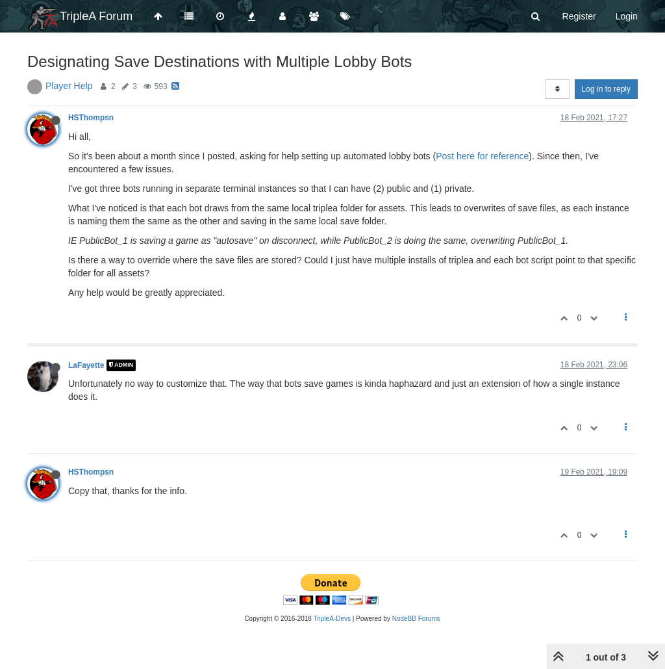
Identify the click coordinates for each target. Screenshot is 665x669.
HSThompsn (91, 117)
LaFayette (86, 365)
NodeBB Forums (416, 618)
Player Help (68, 86)
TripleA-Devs (332, 618)
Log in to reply (606, 89)
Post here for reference (482, 156)
